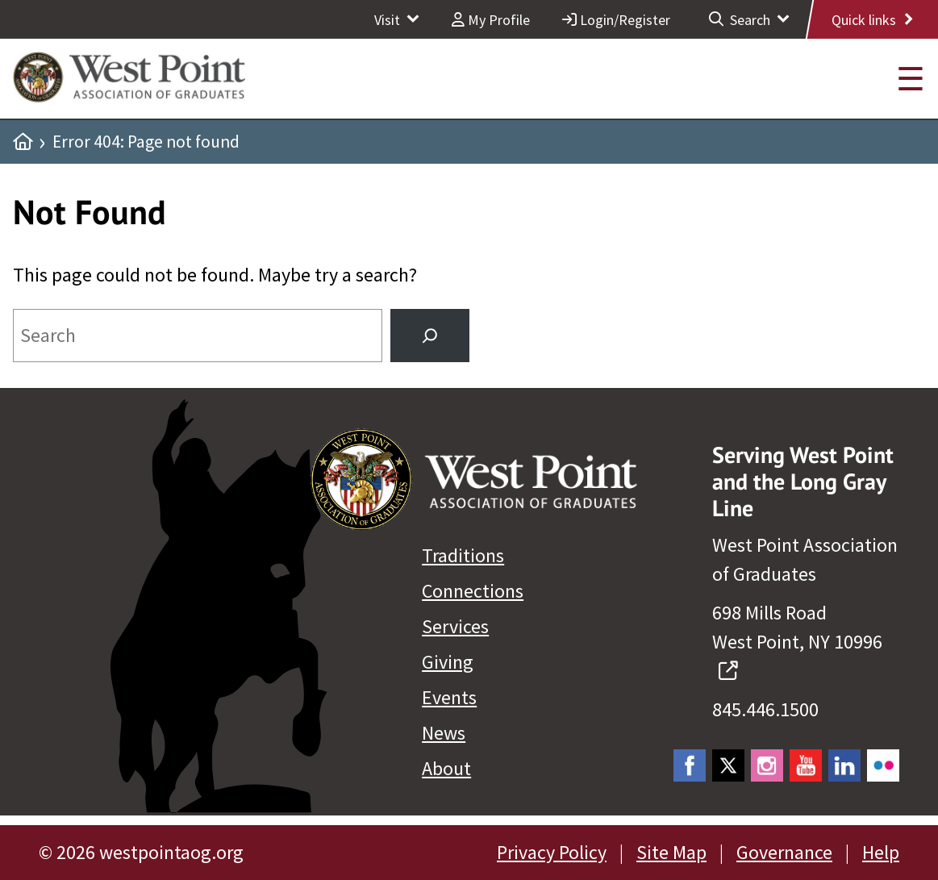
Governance (784, 852)
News (443, 732)
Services (455, 626)
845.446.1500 (765, 709)
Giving (447, 661)
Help (880, 852)
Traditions (463, 555)
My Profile (491, 19)
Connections (472, 590)
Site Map (671, 852)
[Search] (429, 335)
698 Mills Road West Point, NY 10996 (797, 641)
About (446, 768)
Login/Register (616, 19)
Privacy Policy (552, 852)
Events (449, 697)
